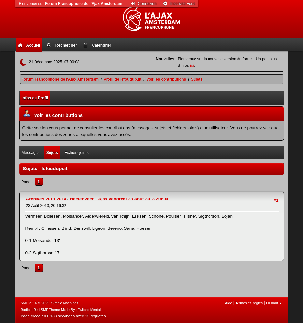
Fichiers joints (77, 152)
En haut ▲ (274, 303)
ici (192, 65)
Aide (228, 303)
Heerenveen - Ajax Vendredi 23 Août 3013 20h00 (119, 199)
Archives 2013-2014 (46, 199)
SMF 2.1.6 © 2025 (35, 303)
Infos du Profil (35, 98)
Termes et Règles (249, 303)
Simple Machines (64, 303)
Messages (31, 152)
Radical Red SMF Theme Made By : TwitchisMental (61, 310)
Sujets (52, 152)
